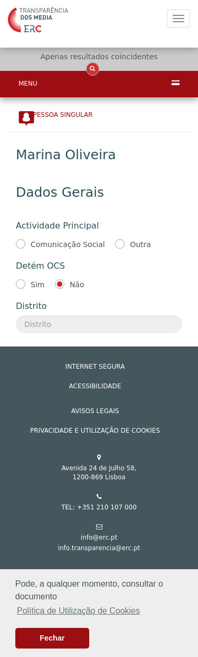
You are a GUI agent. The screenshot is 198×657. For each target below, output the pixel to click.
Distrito (31, 306)
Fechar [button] (52, 638)
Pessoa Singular (63, 114)
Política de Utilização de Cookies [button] (78, 610)
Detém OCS (40, 266)
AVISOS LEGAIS (95, 411)
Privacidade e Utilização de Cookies (95, 430)
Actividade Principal (57, 226)
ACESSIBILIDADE (95, 386)
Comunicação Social (68, 244)
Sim (37, 284)
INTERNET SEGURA (95, 366)
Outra (140, 244)
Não (77, 284)
